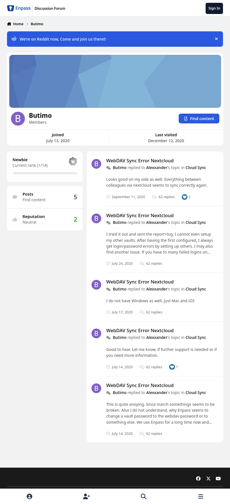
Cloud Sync (195, 167)
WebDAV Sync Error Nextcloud (139, 160)
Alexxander (156, 167)
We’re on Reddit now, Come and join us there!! (58, 39)
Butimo (120, 167)
